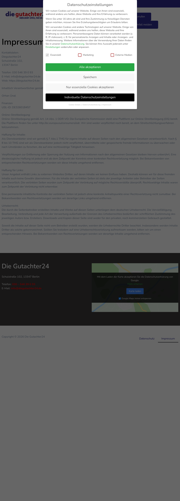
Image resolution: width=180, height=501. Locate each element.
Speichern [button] (90, 77)
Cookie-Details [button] (75, 104)
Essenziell (53, 55)
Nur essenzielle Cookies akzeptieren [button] (90, 87)
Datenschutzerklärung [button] (92, 104)
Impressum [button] (106, 104)
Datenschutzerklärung (72, 43)
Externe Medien (121, 55)
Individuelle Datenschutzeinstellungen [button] (90, 97)
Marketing (86, 55)
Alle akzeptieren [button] (90, 67)
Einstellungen (53, 47)
